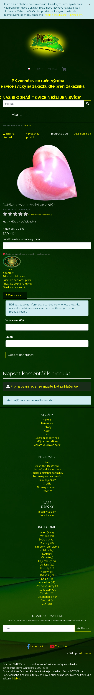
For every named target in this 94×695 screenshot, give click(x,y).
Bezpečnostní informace (47, 469)
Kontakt (47, 420)
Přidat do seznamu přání (17, 280)
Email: (10, 337)
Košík (47, 430)
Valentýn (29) (47, 532)
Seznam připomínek (47, 437)
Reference (47, 423)
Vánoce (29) (47, 536)
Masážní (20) (47, 593)
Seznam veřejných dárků (47, 445)
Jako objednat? (47, 480)
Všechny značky (47, 511)
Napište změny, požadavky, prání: (22, 239)
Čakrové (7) (47, 600)
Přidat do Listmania (14, 276)
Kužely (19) (47, 571)
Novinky (47, 490)
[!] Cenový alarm (15, 295)
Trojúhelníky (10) (47, 561)
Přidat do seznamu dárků (17, 283)
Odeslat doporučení (21, 355)
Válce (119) (47, 557)
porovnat (8, 269)
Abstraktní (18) (47, 582)
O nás (47, 462)
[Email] (39, 628)
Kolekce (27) (47, 550)
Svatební (47, 553)
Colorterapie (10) (47, 596)
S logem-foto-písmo (47, 546)
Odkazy (47, 427)
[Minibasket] (64, 69)
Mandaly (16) (47, 543)
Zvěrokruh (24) (47, 539)
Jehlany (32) (47, 564)
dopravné (85, 653)
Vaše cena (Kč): (15, 320)
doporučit (8, 272)
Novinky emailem (47, 487)
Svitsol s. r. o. (47, 515)
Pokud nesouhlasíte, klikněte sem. (63, 14)
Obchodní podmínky (47, 465)
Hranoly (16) (47, 568)
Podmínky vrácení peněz (47, 476)
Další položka (82, 133)
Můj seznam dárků (47, 441)
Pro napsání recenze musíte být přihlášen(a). (44, 386)
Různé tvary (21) (47, 589)
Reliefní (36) (47, 575)
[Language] (30, 69)
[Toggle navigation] (6, 115)
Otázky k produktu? (14, 287)
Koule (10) (47, 578)
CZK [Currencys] (40, 69)
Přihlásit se (83, 628)
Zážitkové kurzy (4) (47, 586)
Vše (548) (47, 604)
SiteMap (16, 678)
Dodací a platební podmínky (47, 472)
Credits (47, 483)
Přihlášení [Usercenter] (52, 69)
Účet (47, 434)
